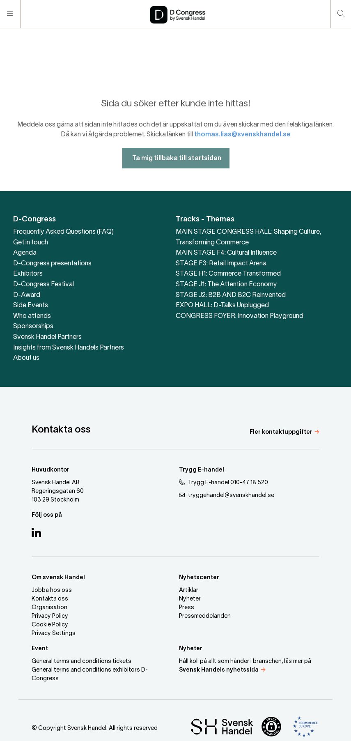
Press (186, 607)
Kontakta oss (50, 599)
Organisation (49, 607)
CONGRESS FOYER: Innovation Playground (239, 316)
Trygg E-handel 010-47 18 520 (223, 482)
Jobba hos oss (52, 590)
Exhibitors (28, 274)
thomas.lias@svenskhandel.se (242, 147)
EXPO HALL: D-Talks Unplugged (222, 305)
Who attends (32, 316)
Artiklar (188, 590)
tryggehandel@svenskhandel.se (226, 495)
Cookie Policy (50, 625)
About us (26, 358)
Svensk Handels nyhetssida (219, 670)
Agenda (25, 253)
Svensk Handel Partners (47, 337)
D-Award (26, 295)
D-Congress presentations (52, 264)
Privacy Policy (50, 616)
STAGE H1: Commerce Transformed (228, 274)
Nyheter (190, 599)
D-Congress (34, 219)
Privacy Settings (54, 633)
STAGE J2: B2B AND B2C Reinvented (231, 295)
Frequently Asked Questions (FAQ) (63, 232)
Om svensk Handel (58, 577)
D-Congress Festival (43, 285)
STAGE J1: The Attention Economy (226, 285)
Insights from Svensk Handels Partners (68, 348)
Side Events (30, 305)
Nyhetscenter (199, 577)
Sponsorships (33, 326)
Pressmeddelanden (205, 616)
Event (40, 648)
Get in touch (30, 243)
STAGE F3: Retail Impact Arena (221, 264)
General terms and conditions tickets (81, 661)
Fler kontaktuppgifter (281, 432)
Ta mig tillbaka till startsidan (175, 171)
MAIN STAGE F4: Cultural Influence (226, 253)
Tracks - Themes (205, 219)
